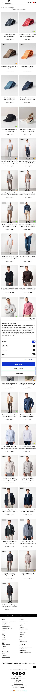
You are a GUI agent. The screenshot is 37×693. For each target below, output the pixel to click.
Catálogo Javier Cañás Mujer (25, 652)
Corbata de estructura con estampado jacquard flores (27, 98)
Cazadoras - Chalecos (24, 629)
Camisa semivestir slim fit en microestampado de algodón (27, 447)
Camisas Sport (22, 632)
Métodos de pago (5, 624)
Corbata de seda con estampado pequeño (9, 35)
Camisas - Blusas (5, 650)
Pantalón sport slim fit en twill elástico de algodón (9, 225)
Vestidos (3, 648)
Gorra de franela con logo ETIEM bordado (9, 130)
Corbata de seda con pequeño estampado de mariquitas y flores (27, 36)
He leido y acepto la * (19, 669)
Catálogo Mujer (23, 650)
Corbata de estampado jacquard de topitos (27, 67)
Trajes (21, 639)
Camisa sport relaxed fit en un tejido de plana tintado (9, 415)
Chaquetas (4, 646)
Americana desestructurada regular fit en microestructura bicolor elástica (9, 544)
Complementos (22, 623)
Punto (21, 636)
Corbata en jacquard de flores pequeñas (9, 67)
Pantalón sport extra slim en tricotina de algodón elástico (9, 193)
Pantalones (4, 655)
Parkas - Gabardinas (6, 644)
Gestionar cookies (18, 684)
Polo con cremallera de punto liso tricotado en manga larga (9, 289)
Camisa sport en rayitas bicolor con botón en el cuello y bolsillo (9, 448)
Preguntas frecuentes (6, 626)
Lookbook (22, 644)
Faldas (3, 653)
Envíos (3, 630)
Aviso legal (18, 680)
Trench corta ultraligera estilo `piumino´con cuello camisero (27, 574)
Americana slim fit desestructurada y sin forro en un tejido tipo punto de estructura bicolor (27, 544)
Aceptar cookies (18, 364)
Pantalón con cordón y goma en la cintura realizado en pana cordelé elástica (27, 226)
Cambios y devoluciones (7, 628)
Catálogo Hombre (23, 648)
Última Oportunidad (6, 657)
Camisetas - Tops (5, 651)
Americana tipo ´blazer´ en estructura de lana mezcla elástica (9, 511)
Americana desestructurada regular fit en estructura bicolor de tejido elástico (27, 511)
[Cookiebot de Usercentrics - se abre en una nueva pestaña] (29, 319)
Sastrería (4, 639)
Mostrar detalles (29, 359)
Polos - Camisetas (23, 638)
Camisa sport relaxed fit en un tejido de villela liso (9, 384)
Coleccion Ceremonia (24, 622)
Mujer (3, 642)
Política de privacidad (23, 669)
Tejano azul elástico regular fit (27, 257)
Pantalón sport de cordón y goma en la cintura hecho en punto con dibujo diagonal (27, 194)
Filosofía (3, 635)
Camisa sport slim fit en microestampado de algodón (9, 479)
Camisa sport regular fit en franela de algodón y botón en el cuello (27, 416)
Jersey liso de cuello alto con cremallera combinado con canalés (27, 289)
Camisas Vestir (22, 630)
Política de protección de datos (18, 685)
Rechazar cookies (18, 373)
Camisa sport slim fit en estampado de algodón (27, 479)
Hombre (2, 7)
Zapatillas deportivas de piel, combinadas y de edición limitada (27, 131)
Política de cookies (18, 682)
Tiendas (3, 637)
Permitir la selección (19, 368)
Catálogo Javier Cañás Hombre (26, 647)
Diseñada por (18, 687)
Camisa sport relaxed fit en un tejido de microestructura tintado (27, 384)
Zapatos (21, 625)
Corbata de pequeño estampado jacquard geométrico (9, 99)
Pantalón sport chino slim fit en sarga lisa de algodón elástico (27, 162)
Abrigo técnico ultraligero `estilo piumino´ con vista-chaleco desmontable (9, 606)
